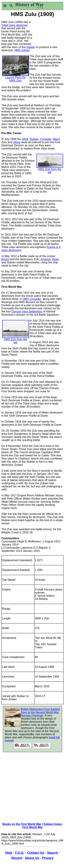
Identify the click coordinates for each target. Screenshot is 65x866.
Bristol (5, 259)
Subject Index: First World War (42, 826)
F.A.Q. (19, 853)
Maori (56, 139)
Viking (16, 142)
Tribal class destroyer (14, 25)
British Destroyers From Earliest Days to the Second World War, (40, 712)
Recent (16, 858)
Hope (55, 259)
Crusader (45, 139)
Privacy (48, 858)
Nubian (30, 47)
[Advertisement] (48, 31)
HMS (22, 50)
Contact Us (35, 853)
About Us (32, 858)
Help (8, 853)
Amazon (45, 259)
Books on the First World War (21, 824)
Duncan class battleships (27, 311)
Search (52, 853)
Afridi (25, 139)
